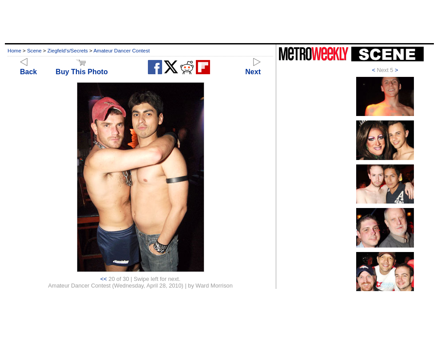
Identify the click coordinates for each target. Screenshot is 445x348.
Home (14, 50)
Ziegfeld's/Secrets (68, 50)
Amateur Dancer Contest (121, 50)
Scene (34, 50)
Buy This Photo (81, 68)
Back (28, 68)
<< (103, 279)
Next (253, 68)
